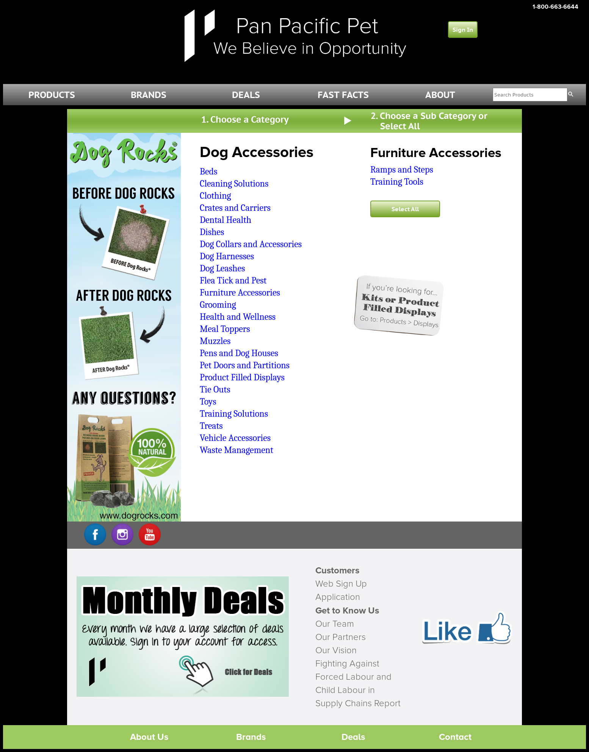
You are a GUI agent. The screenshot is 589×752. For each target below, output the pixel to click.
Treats (211, 425)
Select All (405, 209)
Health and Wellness (238, 316)
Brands (251, 737)
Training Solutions (234, 413)
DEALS (246, 95)
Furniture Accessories (240, 292)
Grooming (218, 304)
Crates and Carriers (235, 207)
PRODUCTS (51, 95)
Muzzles (215, 341)
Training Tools (396, 181)
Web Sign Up (341, 584)
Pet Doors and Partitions (245, 365)
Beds (208, 171)
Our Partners (340, 637)
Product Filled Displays (242, 377)
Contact (455, 737)
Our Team (334, 624)
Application (337, 597)
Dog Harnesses (227, 256)
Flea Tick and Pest (233, 280)
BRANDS (148, 95)
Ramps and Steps (401, 169)
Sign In (463, 29)
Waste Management (236, 450)
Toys (208, 401)
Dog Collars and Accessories (251, 244)
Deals (353, 737)
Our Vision (336, 650)
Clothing (215, 195)
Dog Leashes (222, 268)
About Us (149, 737)
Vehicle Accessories (235, 438)
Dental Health (225, 220)
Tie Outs (215, 389)
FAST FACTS (343, 95)
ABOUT (440, 95)
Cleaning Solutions (234, 183)
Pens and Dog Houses (239, 353)
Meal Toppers (225, 329)
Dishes (212, 232)
